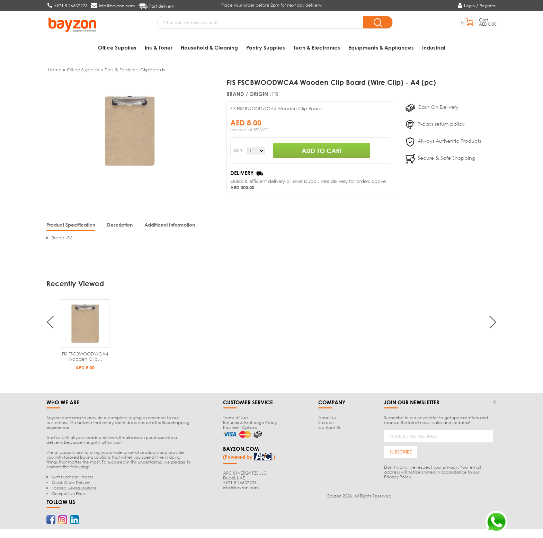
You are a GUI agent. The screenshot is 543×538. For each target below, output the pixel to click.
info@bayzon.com (241, 489)
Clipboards (152, 71)
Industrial (433, 47)
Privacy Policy (397, 479)
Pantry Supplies (265, 47)
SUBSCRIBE (401, 453)
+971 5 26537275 (240, 484)
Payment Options (240, 429)
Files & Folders (120, 71)
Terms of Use (235, 419)
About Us (327, 419)
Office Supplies (117, 47)
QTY (238, 152)
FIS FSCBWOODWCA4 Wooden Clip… (85, 358)
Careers (326, 424)
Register (488, 6)
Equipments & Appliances (381, 47)
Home (54, 71)
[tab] (70, 227)
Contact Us (329, 429)
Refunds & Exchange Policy (250, 424)
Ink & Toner (158, 47)
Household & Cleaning (209, 47)
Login (469, 6)
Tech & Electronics (316, 47)
